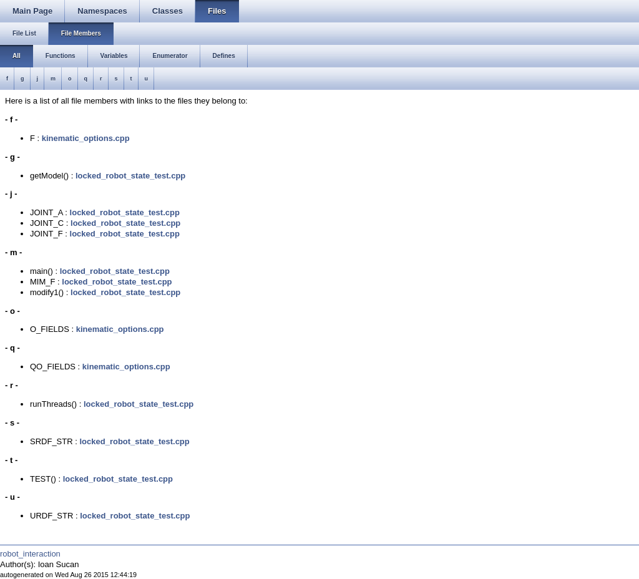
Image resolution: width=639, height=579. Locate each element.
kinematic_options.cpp (86, 138)
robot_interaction (30, 553)
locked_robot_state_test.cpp (130, 175)
